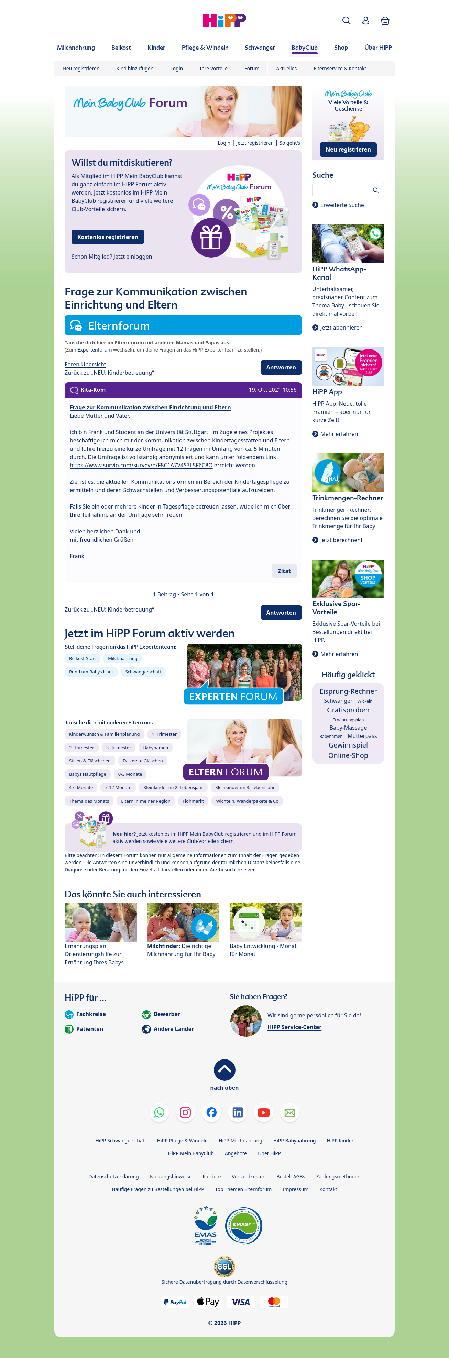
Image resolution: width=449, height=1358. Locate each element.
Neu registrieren (81, 68)
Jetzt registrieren (255, 142)
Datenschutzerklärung (114, 1176)
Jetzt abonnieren (341, 327)
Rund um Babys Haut (91, 672)
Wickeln (365, 701)
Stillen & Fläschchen (90, 761)
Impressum (295, 1189)
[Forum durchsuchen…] (348, 190)
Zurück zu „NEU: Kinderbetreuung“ (109, 372)
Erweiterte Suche (342, 205)
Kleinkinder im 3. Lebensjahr (245, 787)
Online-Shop (348, 755)
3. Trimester (118, 747)
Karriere (211, 1176)
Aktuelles (286, 68)
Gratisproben (348, 709)
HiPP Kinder (340, 1140)
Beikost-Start (82, 658)
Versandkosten (248, 1176)
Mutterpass (362, 736)
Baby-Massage (348, 727)
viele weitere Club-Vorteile (186, 841)
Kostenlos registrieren (107, 237)
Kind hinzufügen (135, 68)
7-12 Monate (118, 787)
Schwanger (338, 700)
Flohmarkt (193, 801)
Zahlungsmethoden (338, 1176)
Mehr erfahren (339, 434)
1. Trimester (164, 734)
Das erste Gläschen (143, 761)
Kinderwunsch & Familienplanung (104, 734)
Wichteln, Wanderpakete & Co (247, 801)
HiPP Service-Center (294, 1027)
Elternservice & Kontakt (340, 68)
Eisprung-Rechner (348, 691)
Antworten (281, 367)
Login (177, 68)
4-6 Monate (81, 787)
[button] (346, 20)
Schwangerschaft (143, 672)
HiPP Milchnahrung (240, 1140)
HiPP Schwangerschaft (120, 1140)
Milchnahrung (123, 658)
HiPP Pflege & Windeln (182, 1140)
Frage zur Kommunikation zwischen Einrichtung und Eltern (150, 407)
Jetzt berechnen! (341, 540)
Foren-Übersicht (85, 364)
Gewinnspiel (348, 745)
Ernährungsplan (348, 720)
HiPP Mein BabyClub (191, 1153)
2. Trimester (81, 747)
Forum (251, 68)
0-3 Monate (130, 774)
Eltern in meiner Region (146, 801)
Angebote (236, 1153)
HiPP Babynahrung (294, 1140)
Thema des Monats (89, 801)
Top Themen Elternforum (243, 1189)
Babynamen (155, 747)
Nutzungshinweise (171, 1176)
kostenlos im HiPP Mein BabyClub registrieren (200, 834)
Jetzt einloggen (133, 256)
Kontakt (328, 1189)
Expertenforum (95, 349)
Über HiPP (269, 1153)
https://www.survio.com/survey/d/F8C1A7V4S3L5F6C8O (141, 465)
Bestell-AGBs (290, 1176)
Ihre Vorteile (214, 68)
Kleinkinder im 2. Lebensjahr (173, 787)
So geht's (290, 142)
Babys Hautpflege (87, 774)
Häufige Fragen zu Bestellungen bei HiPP (158, 1189)
